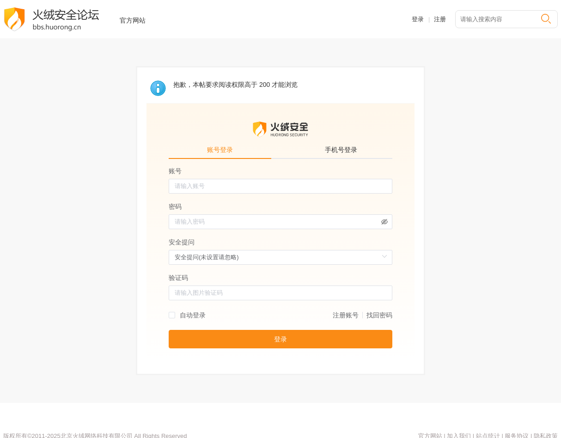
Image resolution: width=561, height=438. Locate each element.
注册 (440, 19)
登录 (418, 19)
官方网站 (133, 20)
